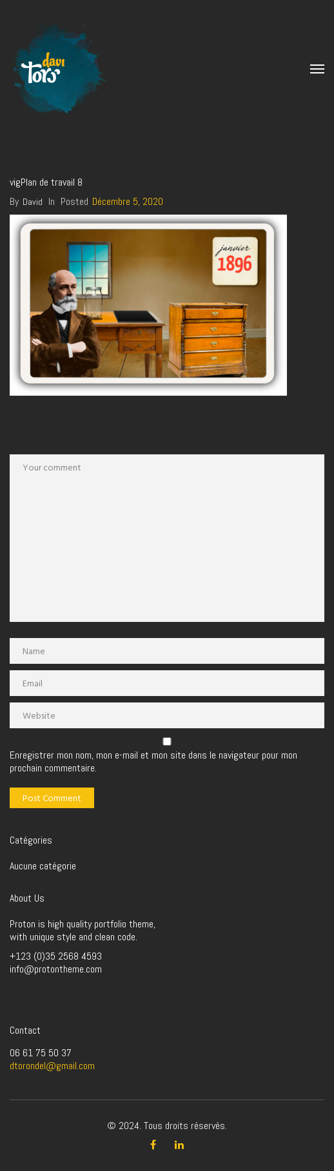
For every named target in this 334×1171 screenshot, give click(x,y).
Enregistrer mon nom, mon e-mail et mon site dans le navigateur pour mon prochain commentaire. (153, 762)
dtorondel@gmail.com (52, 1065)
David (33, 202)
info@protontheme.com (56, 969)
